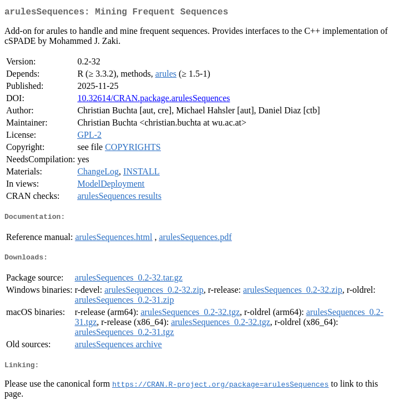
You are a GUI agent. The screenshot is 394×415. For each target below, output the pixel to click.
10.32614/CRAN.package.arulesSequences (153, 100)
